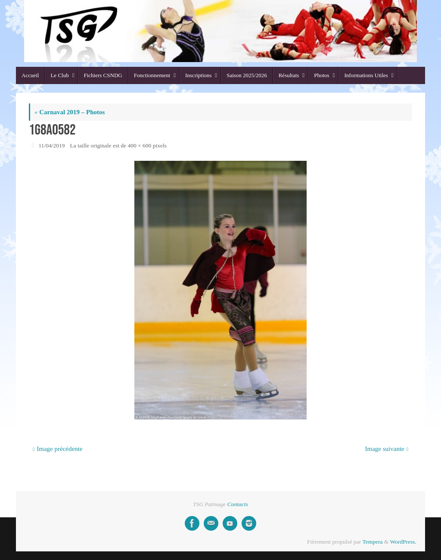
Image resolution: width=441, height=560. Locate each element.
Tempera (372, 541)
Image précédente (58, 448)
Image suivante (387, 448)
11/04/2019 (52, 145)
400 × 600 (139, 145)
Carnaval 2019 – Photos (69, 112)
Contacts (237, 504)
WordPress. (403, 541)
